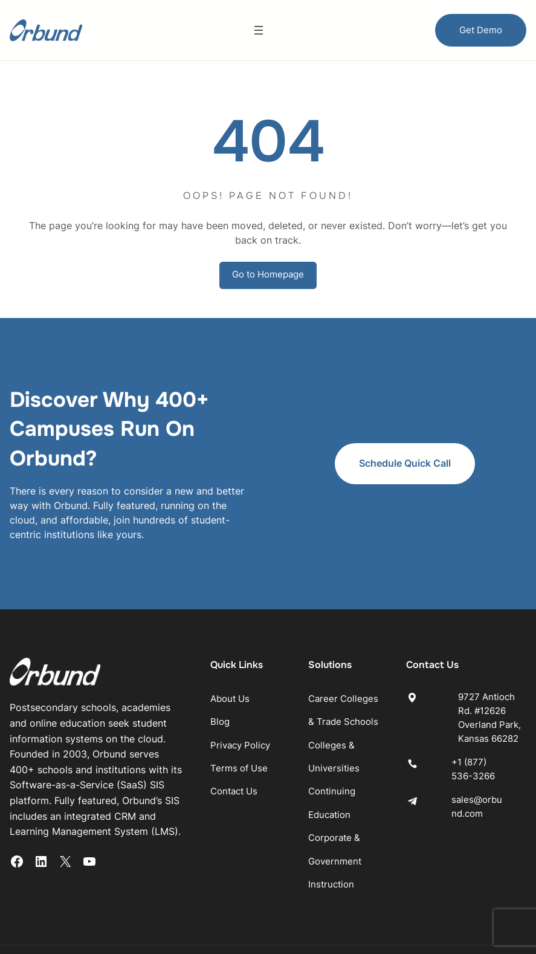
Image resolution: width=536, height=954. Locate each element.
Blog (250, 678)
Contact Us (264, 747)
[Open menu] (258, 30)
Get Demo (480, 30)
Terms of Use (269, 724)
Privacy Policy (270, 701)
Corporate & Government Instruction (363, 817)
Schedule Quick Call (462, 442)
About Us (260, 654)
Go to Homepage (268, 275)
